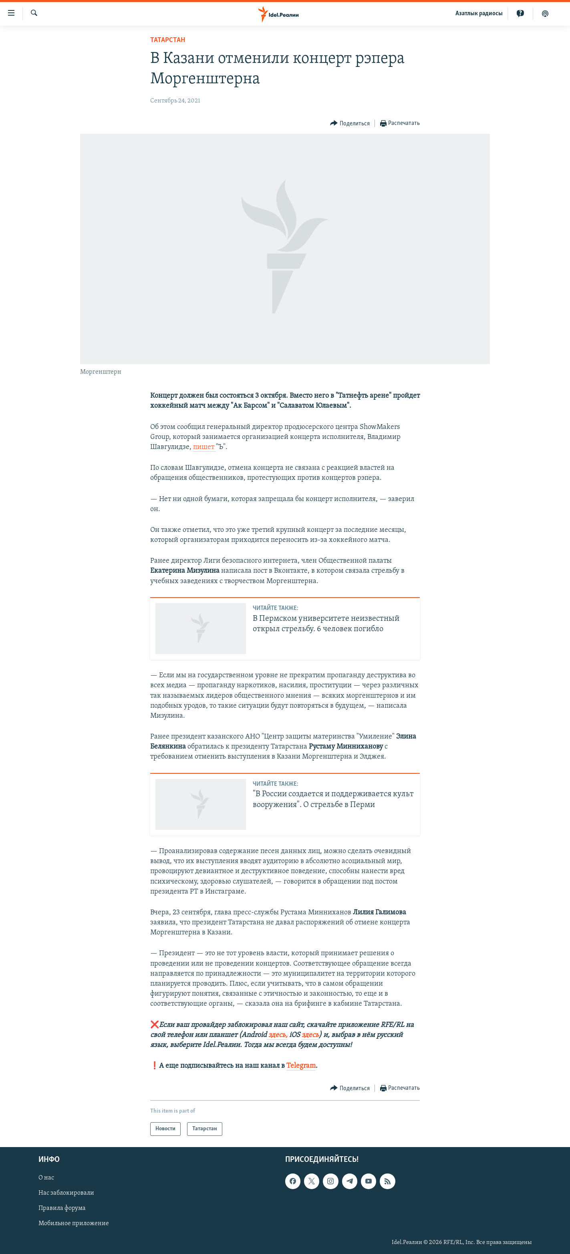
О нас (46, 1178)
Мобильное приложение (73, 1224)
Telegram (301, 1066)
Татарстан (167, 40)
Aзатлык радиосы (479, 13)
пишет (204, 447)
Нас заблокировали (66, 1193)
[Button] (350, 123)
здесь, (277, 1035)
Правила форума (62, 1209)
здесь (310, 1035)
